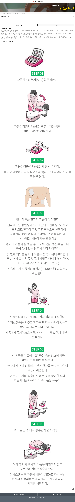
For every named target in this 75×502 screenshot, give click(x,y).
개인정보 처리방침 (19, 500)
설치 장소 (56, 25)
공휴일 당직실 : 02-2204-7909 (57, 494)
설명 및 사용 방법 (19, 25)
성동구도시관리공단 (37, 1)
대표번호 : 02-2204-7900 (19, 494)
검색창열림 (73, 1)
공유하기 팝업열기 (73, 16)
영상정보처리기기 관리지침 (56, 500)
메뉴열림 (1, 1)
